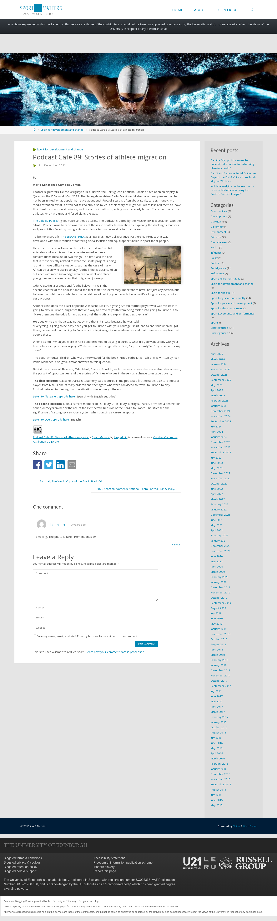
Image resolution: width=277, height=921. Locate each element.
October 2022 (219, 483)
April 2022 (217, 494)
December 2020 (220, 546)
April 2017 (217, 706)
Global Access (219, 242)
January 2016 (219, 769)
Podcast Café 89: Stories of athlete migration (63, 437)
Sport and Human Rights (225, 278)
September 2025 (221, 380)
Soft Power (217, 273)
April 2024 (217, 431)
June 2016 (217, 743)
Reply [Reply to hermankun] (176, 544)
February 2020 (219, 577)
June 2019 (217, 618)
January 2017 (219, 722)
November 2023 (220, 447)
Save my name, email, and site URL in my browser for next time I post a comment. (86, 636)
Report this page (104, 871)
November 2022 (220, 478)
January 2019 (219, 629)
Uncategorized (219, 333)
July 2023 (216, 457)
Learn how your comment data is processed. (115, 652)
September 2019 (221, 603)
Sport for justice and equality (228, 298)
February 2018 (219, 660)
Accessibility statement (109, 858)
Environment (218, 232)
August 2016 (218, 732)
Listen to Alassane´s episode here (55, 396)
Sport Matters (105, 437)
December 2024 (220, 411)
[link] (252, 9)
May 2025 (217, 385)
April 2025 (217, 390)
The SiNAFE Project (74, 236)
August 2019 (218, 608)
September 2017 (221, 686)
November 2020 (220, 551)
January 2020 (219, 582)
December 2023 (220, 442)
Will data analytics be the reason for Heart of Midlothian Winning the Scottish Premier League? (232, 190)
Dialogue (216, 221)
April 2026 (217, 354)
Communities (219, 211)
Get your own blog (88, 901)
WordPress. (250, 826)
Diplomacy (217, 226)
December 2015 (220, 774)
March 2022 (218, 499)
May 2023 (217, 468)
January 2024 (219, 437)
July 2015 (216, 795)
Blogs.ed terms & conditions (23, 858)
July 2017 (216, 691)
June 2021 (217, 520)
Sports (215, 322)
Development (219, 216)
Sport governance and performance (232, 313)
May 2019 (217, 623)
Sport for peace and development (231, 303)
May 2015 (217, 805)
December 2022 (220, 473)
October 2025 (219, 374)
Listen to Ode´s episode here (52, 419)
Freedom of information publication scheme (123, 862)
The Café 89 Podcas (46, 220)
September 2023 (221, 452)
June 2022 (217, 488)
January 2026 (219, 364)
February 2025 (219, 400)
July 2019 (216, 613)
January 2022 (219, 509)
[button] (37, 464)
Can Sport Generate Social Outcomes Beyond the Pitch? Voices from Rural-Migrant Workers (233, 177)
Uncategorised (219, 327)
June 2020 (217, 556)
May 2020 (217, 561)
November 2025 (220, 369)
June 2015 (217, 800)
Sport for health (220, 293)
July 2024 (216, 426)
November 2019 (220, 592)
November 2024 (220, 416)
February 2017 (219, 717)
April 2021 (217, 530)
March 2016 (218, 758)
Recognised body (118, 884)
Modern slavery (103, 867)
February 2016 (219, 763)
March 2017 (218, 712)
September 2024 (221, 421)
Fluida (235, 826)
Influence (216, 252)
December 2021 (220, 514)
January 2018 (219, 665)
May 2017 (217, 701)
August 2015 (218, 789)
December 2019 (220, 587)
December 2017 (220, 670)
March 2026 (218, 359)
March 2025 (218, 395)
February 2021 (219, 535)
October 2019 (219, 597)
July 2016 (216, 737)
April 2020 (217, 566)
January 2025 (219, 405)
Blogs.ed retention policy (20, 867)
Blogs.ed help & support (20, 871)
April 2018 (217, 649)
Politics (215, 263)
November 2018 (220, 634)
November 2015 (220, 779)
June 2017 (217, 696)
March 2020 (218, 571)
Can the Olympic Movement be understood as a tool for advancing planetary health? (232, 164)
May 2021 (217, 525)
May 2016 (217, 748)
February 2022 (219, 504)
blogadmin (126, 437)
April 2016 (217, 753)
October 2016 (219, 727)
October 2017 (219, 680)
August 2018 (218, 644)
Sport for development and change (62, 129)
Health (214, 247)
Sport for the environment (227, 308)
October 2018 (219, 639)
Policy (214, 258)
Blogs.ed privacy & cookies (22, 862)
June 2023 (217, 463)
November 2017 (220, 675)
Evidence (216, 237)
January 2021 (219, 540)
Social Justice (218, 268)
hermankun (59, 524)
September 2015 (221, 784)
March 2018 (218, 654)
